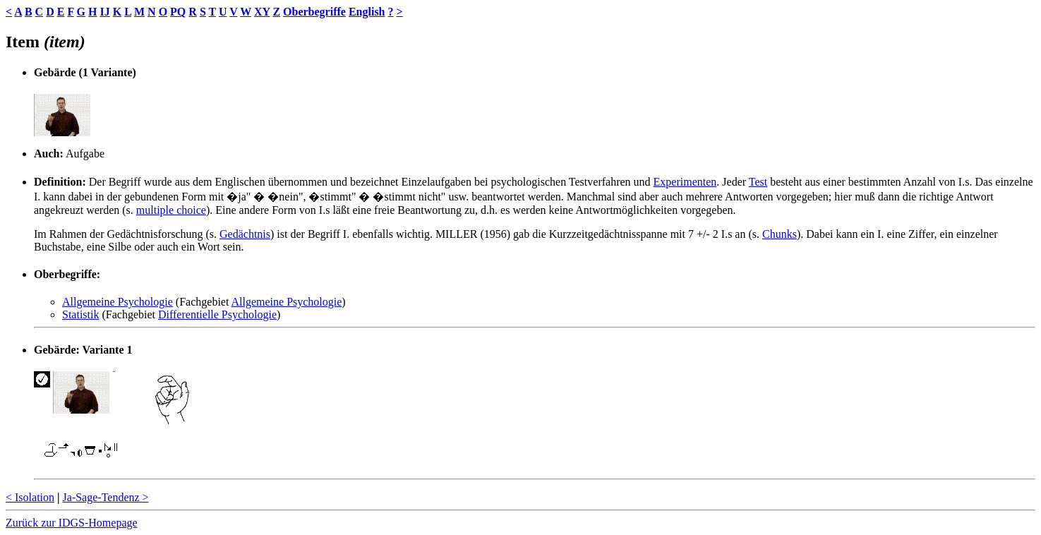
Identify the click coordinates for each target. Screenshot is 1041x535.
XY (262, 12)
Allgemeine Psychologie (117, 302)
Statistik (80, 314)
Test (758, 182)
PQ (178, 12)
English (367, 12)
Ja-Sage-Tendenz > (106, 497)
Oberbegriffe (314, 12)
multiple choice (171, 210)
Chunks (779, 234)
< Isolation (30, 497)
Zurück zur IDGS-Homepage (72, 523)
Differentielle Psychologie (217, 314)
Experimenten (685, 182)
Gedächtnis (244, 234)
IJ (104, 12)
